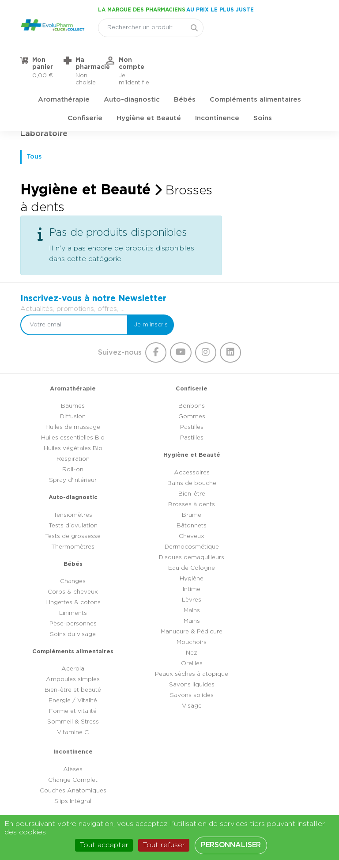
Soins (262, 82)
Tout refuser (164, 845)
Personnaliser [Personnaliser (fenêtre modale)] (231, 845)
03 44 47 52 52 (177, 762)
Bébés (185, 63)
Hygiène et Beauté (149, 82)
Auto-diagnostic (132, 63)
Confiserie (85, 82)
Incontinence (217, 82)
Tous (34, 154)
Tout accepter (103, 845)
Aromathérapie (64, 63)
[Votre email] (224, 245)
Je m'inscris (295, 245)
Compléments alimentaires (255, 63)
